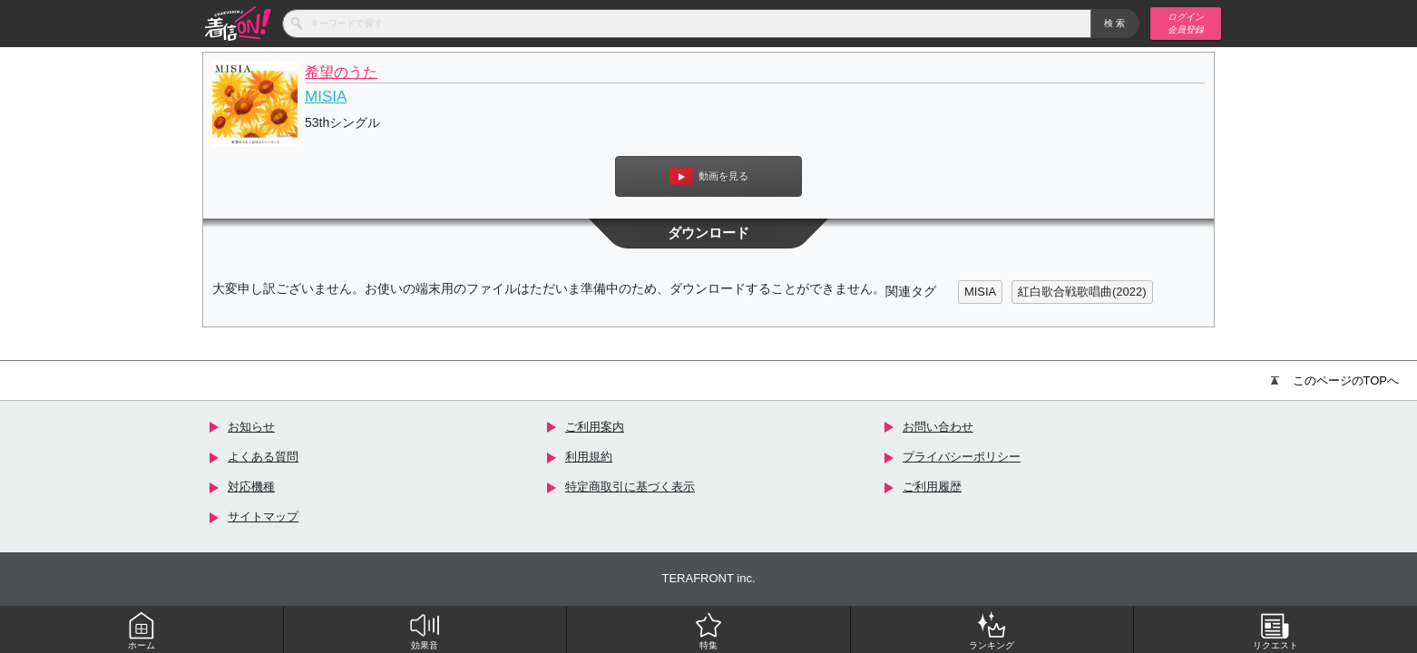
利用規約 (588, 456)
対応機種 (251, 486)
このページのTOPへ (1335, 380)
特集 (708, 630)
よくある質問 (263, 456)
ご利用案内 (594, 427)
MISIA (326, 96)
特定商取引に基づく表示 (630, 486)
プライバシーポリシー (962, 456)
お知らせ (251, 427)
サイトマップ (263, 516)
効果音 (424, 630)
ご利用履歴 (932, 486)
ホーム (141, 630)
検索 (1115, 23)
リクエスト (1275, 630)
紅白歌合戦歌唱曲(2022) (1082, 291)
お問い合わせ (938, 427)
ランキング (991, 630)
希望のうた (341, 72)
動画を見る (708, 176)
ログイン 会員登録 (1186, 23)
